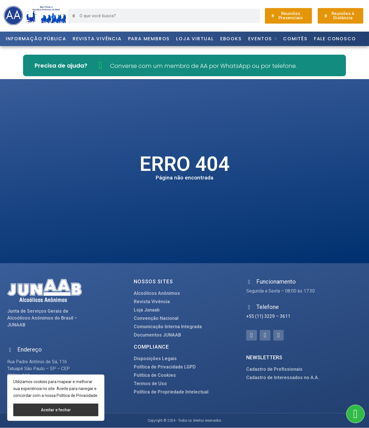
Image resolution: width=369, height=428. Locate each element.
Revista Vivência (97, 38)
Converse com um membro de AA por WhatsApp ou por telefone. (203, 66)
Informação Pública (36, 38)
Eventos (262, 39)
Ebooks (231, 38)
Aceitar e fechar (56, 410)
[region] (55, 398)
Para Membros (149, 38)
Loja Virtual (195, 38)
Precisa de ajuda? (61, 66)
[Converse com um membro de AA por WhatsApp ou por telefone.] (100, 65)
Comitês (295, 38)
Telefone (267, 306)
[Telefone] (249, 307)
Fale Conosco (335, 38)
